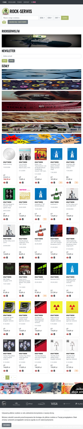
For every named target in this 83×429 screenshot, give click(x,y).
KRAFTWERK (7, 162)
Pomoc (19, 2)
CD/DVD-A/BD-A (41, 74)
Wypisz (11, 61)
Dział (41, 18)
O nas (4, 2)
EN (33, 2)
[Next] (15, 377)
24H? (56, 18)
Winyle (41, 84)
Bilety (41, 106)
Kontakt (26, 2)
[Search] (20, 18)
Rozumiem (6, 425)
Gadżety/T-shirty (41, 127)
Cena (49, 18)
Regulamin (11, 2)
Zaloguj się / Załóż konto (17, 22)
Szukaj (65, 18)
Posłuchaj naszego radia (41, 40)
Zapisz (4, 61)
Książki (41, 117)
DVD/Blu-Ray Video (41, 95)
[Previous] (4, 377)
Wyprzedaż (41, 138)
